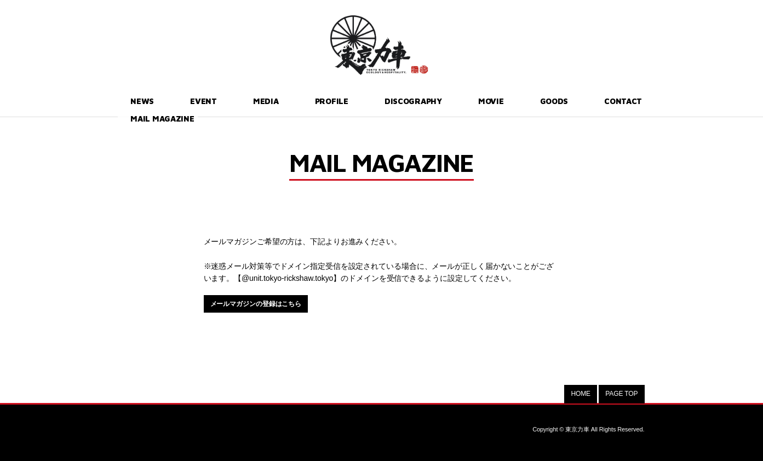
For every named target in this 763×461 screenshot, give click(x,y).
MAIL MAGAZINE (604, 100)
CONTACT (528, 100)
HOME (580, 393)
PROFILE (281, 100)
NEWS (131, 100)
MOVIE (420, 100)
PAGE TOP (621, 393)
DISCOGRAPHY (353, 100)
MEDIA (228, 100)
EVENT (179, 100)
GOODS (470, 100)
